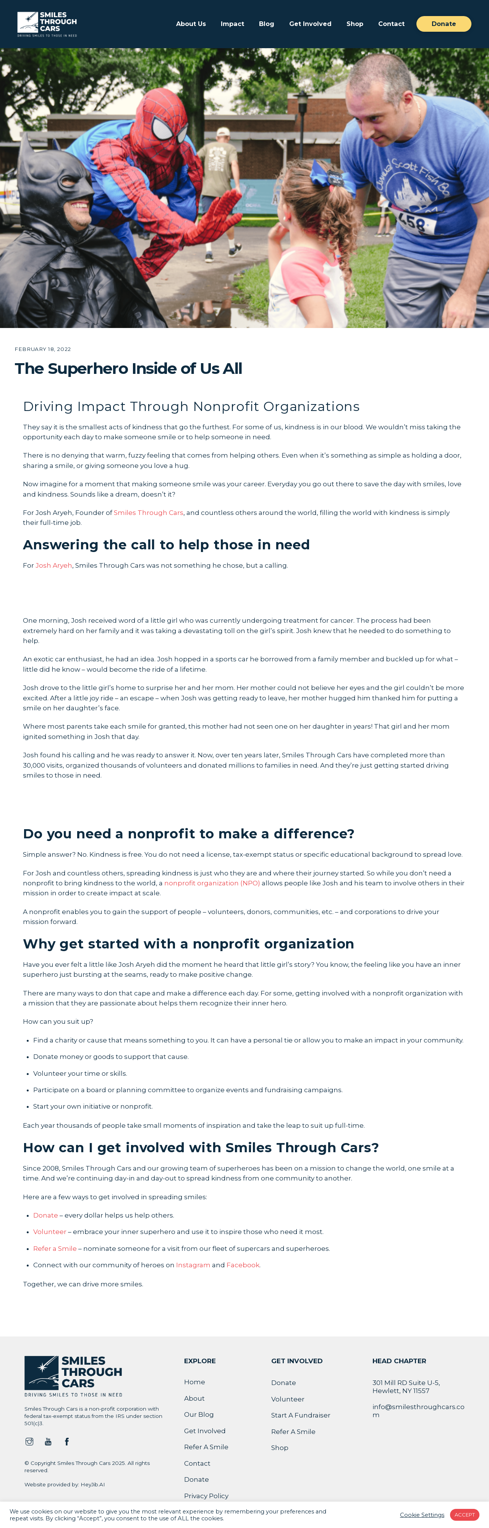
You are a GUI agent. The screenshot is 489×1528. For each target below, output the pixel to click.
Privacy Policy (206, 1496)
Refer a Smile (55, 1248)
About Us (191, 24)
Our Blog (199, 1414)
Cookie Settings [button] (422, 1515)
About (194, 1398)
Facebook (243, 1265)
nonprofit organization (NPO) (212, 883)
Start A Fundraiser (300, 1415)
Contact (391, 24)
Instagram (193, 1265)
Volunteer (49, 1232)
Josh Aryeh (54, 565)
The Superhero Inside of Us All (128, 368)
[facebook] (66, 1441)
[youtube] (48, 1441)
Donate (444, 24)
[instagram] (29, 1441)
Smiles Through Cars (148, 512)
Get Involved (310, 24)
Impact (232, 24)
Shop (355, 24)
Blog (266, 24)
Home (194, 1382)
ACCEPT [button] (465, 1515)
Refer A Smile (206, 1447)
